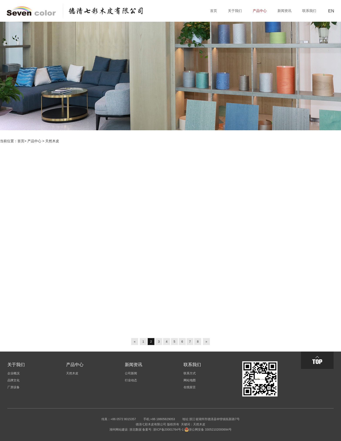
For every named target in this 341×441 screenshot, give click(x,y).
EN (331, 10)
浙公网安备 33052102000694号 (208, 429)
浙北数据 (135, 429)
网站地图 (190, 380)
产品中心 (34, 141)
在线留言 (190, 387)
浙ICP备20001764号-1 (168, 429)
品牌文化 (13, 380)
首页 (20, 141)
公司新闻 (131, 373)
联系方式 (190, 373)
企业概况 (13, 373)
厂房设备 (13, 387)
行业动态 (131, 380)
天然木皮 (52, 141)
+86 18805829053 (162, 419)
